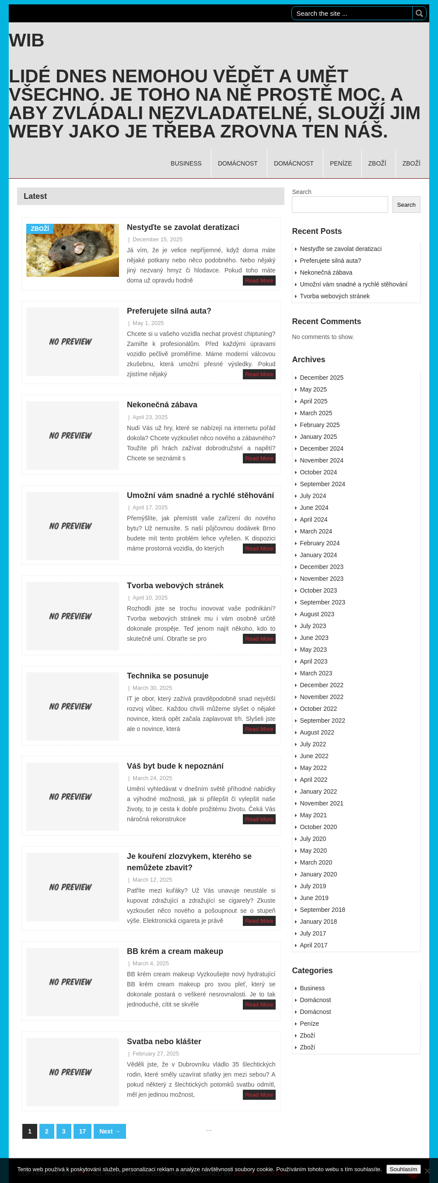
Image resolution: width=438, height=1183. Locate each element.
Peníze (341, 163)
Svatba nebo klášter (164, 1041)
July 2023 (313, 625)
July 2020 (313, 838)
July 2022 (313, 744)
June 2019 (314, 897)
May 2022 (313, 767)
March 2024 (316, 531)
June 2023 (314, 637)
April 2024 (313, 519)
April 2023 (313, 661)
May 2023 (313, 649)
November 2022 (321, 696)
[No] (427, 1170)
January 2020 (318, 874)
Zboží (377, 163)
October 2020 (318, 826)
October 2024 (318, 472)
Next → (109, 1131)
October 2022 (318, 708)
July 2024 (313, 495)
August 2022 (317, 732)
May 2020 (313, 850)
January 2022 (318, 791)
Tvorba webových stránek (175, 585)
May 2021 (313, 815)
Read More (259, 280)
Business (186, 163)
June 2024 (314, 507)
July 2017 (313, 933)
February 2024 (320, 543)
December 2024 (321, 448)
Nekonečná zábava (162, 404)
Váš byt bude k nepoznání (175, 766)
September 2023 (322, 602)
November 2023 (321, 578)
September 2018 (322, 909)
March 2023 (316, 673)
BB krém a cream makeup (175, 951)
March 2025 (316, 413)
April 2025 (313, 401)
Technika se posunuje (168, 675)
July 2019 (313, 886)
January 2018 (318, 921)
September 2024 (322, 483)
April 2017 (313, 945)
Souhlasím (403, 1169)
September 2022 (322, 720)
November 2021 (321, 803)
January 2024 (318, 554)
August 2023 (317, 614)
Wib (27, 40)
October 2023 (318, 590)
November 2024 (321, 460)
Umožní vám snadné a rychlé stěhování (200, 495)
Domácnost (238, 163)
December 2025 (321, 377)
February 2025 (320, 424)
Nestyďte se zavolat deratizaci (183, 227)
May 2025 (313, 389)
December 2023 (321, 566)
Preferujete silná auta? (169, 311)
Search (301, 191)
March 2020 (316, 862)
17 (82, 1131)
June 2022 (314, 755)
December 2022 (321, 685)
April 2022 (313, 779)
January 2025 (318, 436)
